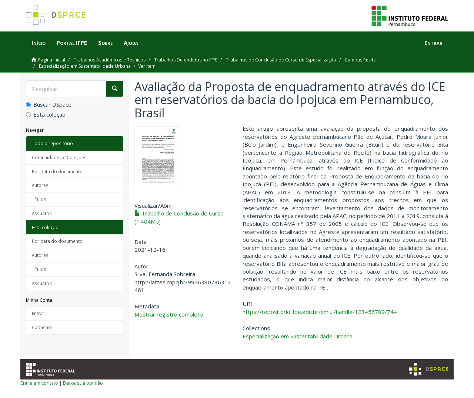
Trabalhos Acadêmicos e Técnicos (110, 60)
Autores (40, 185)
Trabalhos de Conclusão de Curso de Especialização (281, 60)
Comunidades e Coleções (59, 157)
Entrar (38, 313)
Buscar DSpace (48, 104)
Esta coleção (46, 114)
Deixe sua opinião (83, 382)
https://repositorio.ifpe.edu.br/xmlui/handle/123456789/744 (320, 311)
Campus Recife (360, 60)
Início (38, 42)
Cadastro (42, 327)
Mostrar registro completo (168, 314)
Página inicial (51, 60)
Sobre (105, 42)
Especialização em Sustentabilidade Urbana (85, 66)
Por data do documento (57, 171)
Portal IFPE (72, 42)
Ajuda (131, 42)
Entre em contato (39, 382)
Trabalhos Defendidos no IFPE (185, 60)
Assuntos (42, 213)
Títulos (39, 199)
